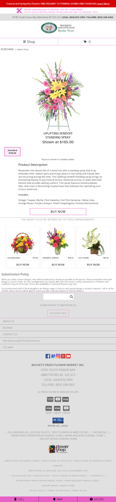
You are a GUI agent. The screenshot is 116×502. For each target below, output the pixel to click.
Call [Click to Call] (19, 499)
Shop (29, 41)
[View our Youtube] (68, 357)
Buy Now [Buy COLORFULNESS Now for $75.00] (22, 264)
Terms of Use (79, 490)
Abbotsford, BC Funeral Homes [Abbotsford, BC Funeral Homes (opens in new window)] (22, 460)
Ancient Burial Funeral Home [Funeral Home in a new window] (58, 438)
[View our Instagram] (58, 357)
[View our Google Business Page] (53, 357)
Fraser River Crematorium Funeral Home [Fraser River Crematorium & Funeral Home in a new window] (37, 435)
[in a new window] (91, 432)
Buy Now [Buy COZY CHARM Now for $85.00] (93, 264)
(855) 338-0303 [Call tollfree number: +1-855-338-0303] (105, 17)
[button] (58, 420)
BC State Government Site (73, 470)
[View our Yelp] (63, 357)
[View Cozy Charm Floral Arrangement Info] (93, 241)
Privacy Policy (37, 490)
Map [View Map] (58, 499)
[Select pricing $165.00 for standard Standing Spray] (12, 152)
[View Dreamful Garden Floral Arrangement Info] (58, 241)
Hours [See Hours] (97, 499)
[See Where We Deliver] (58, 313)
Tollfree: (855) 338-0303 (58, 385)
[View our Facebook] (48, 357)
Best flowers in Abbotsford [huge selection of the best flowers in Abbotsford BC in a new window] (70, 432)
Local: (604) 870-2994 (58, 380)
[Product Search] (58, 297)
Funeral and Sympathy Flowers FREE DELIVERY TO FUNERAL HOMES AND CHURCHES (58, 3)
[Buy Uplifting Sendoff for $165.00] (58, 211)
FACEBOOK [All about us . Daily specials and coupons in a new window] (99, 432)
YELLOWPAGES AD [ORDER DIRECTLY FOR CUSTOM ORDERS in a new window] (18, 432)
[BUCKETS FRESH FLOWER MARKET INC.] (58, 34)
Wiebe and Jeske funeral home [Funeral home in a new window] (84, 435)
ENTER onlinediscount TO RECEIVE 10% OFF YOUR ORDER (61, 9)
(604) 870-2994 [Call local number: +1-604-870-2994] (77, 17)
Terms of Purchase (59, 490)
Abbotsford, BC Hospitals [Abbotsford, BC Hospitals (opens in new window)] (57, 460)
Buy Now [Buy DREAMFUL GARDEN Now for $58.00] (58, 264)
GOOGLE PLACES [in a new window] (40, 432)
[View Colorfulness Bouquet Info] (23, 241)
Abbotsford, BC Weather (42, 470)
